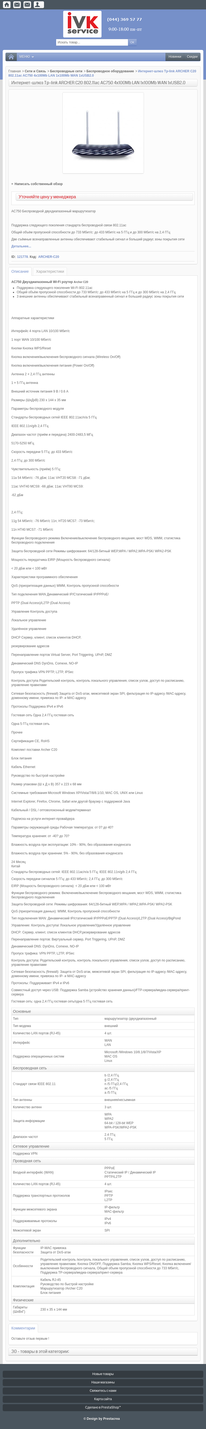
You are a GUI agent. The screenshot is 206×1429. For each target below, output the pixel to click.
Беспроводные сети (66, 71)
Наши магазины (103, 1382)
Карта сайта (103, 1399)
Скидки (192, 56)
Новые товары (103, 1374)
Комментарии (23, 1328)
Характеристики (50, 271)
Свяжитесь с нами (103, 1391)
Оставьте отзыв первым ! (30, 1339)
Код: (33, 257)
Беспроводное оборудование (110, 71)
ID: (13, 257)
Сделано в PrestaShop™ (103, 1407)
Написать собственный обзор (39, 184)
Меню (27, 56)
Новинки (174, 56)
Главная (14, 71)
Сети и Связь (35, 71)
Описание (20, 271)
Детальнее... (21, 246)
